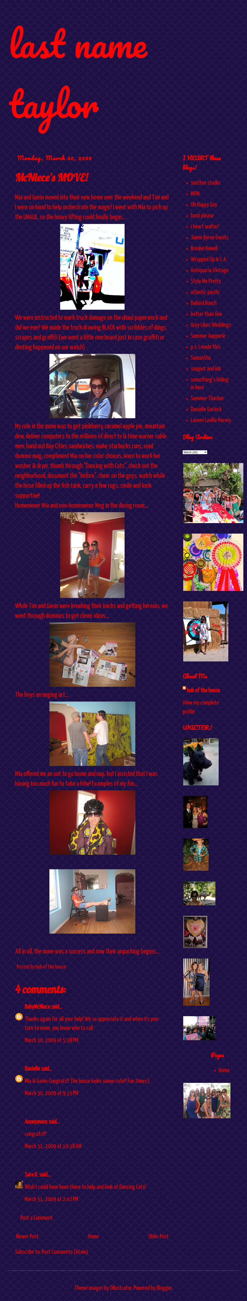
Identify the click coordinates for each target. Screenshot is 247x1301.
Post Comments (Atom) (65, 1252)
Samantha (201, 358)
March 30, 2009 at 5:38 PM (51, 1040)
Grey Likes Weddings (211, 325)
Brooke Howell (204, 249)
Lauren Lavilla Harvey (211, 420)
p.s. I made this (205, 347)
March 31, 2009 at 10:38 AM (53, 1146)
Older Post (158, 1237)
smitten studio (205, 183)
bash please (202, 216)
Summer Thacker (207, 398)
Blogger (164, 1288)
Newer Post (27, 1237)
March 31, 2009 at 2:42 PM (51, 1199)
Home (93, 1237)
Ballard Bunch (204, 303)
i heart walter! (205, 227)
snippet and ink (206, 369)
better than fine (206, 314)
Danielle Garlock (206, 409)
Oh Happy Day (204, 205)
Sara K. (31, 1175)
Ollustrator (120, 1288)
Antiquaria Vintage (210, 270)
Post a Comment (36, 1218)
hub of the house (203, 691)
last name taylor (78, 73)
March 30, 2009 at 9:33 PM (51, 1093)
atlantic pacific (205, 292)
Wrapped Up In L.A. (209, 260)
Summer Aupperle (208, 336)
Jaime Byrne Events (210, 238)
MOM (195, 194)
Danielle (32, 1069)
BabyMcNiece (37, 1007)
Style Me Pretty (206, 281)
